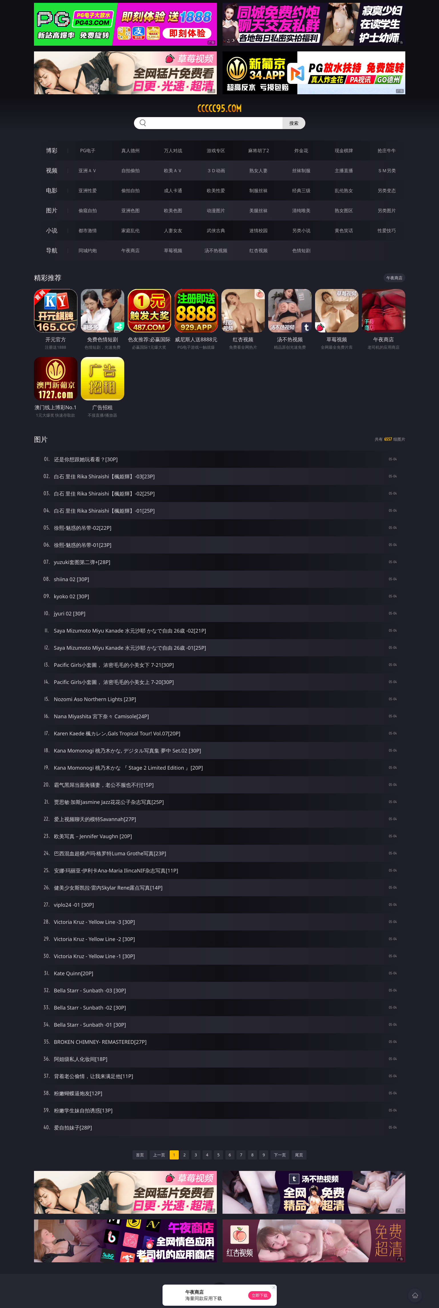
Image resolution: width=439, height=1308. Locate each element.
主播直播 (344, 170)
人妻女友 (173, 230)
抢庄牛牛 (387, 150)
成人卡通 (173, 190)
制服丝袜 (258, 190)
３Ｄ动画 (216, 170)
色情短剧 (301, 250)
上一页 (159, 1154)
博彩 (51, 150)
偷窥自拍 (88, 210)
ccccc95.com (219, 108)
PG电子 (87, 150)
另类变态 (387, 190)
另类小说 (301, 230)
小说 (51, 230)
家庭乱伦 (130, 230)
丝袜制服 (301, 170)
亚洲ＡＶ (88, 170)
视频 (51, 170)
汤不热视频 (216, 250)
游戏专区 (216, 150)
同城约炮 (88, 250)
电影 (51, 190)
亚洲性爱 (88, 190)
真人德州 (130, 150)
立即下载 (260, 1295)
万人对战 (173, 150)
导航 (51, 250)
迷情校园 (258, 230)
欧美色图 (173, 210)
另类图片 (387, 210)
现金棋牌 (344, 150)
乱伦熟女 (344, 190)
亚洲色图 (130, 210)
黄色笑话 (344, 230)
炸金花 (301, 150)
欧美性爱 (216, 190)
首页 (140, 1154)
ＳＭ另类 (387, 170)
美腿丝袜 (258, 210)
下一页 (280, 1154)
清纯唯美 (301, 210)
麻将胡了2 (258, 150)
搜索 (293, 123)
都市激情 (88, 230)
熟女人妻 (258, 170)
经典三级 (301, 190)
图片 (51, 210)
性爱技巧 (387, 230)
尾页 (299, 1154)
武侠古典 (216, 230)
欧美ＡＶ (173, 170)
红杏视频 (258, 250)
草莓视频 (173, 250)
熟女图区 (344, 210)
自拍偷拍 (130, 170)
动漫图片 (216, 210)
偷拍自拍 (130, 190)
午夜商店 (130, 250)
